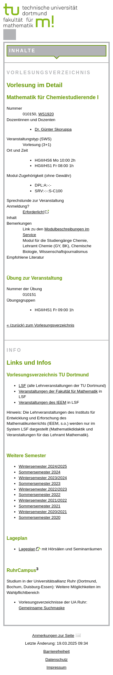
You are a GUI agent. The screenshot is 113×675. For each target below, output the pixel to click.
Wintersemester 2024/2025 (43, 466)
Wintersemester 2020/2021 (43, 511)
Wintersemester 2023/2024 (43, 478)
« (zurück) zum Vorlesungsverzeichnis (40, 325)
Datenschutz (56, 659)
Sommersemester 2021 (40, 506)
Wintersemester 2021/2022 (43, 500)
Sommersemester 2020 (40, 517)
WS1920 (46, 114)
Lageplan (27, 549)
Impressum (57, 667)
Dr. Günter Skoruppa (53, 129)
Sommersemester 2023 (40, 483)
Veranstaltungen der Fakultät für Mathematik (58, 391)
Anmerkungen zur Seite (53, 635)
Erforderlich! (33, 212)
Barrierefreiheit (56, 651)
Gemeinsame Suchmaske (42, 608)
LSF (22, 385)
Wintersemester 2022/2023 (43, 489)
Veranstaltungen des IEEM (42, 402)
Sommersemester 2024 (40, 472)
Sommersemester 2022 (40, 494)
